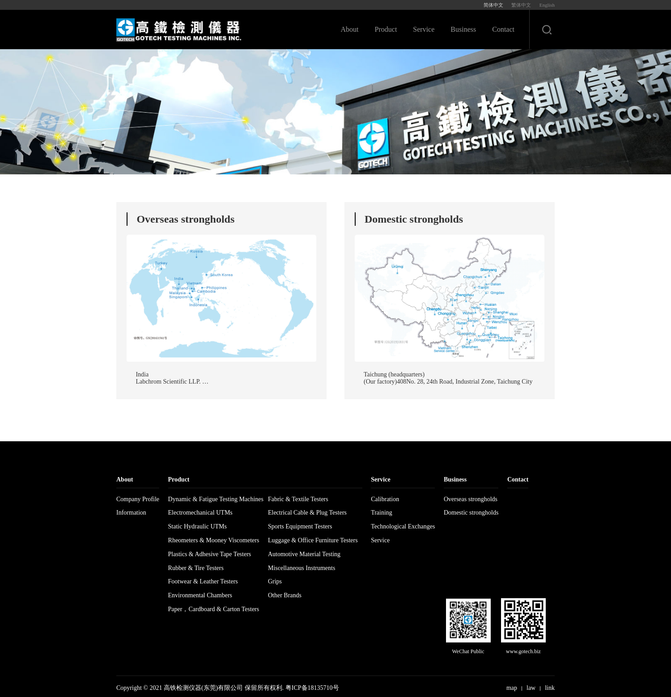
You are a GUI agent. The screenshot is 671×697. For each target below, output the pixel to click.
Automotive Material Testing (304, 553)
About (350, 29)
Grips (275, 581)
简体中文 (493, 5)
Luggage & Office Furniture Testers (313, 539)
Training (381, 512)
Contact (503, 29)
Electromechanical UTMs (200, 512)
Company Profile (137, 498)
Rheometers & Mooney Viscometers (213, 539)
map (511, 687)
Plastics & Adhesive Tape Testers (209, 553)
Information (131, 512)
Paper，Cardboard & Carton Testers (213, 608)
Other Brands (285, 595)
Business (463, 29)
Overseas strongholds (470, 498)
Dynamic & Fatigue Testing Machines (215, 498)
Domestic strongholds (471, 512)
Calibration (385, 498)
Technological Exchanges (403, 526)
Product (386, 29)
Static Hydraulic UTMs (197, 526)
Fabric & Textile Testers (298, 498)
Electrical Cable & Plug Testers (307, 512)
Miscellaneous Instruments (301, 567)
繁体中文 (521, 5)
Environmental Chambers (200, 595)
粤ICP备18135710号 (312, 687)
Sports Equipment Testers (300, 526)
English (547, 5)
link (550, 687)
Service (423, 29)
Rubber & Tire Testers (196, 567)
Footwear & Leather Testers (203, 581)
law (531, 687)
